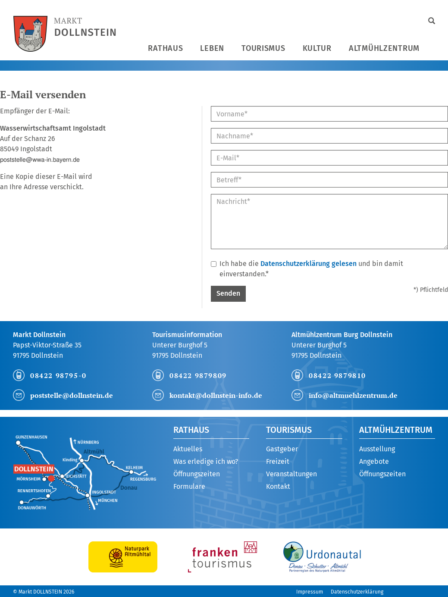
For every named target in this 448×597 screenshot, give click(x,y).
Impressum (309, 592)
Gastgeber (282, 449)
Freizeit (277, 461)
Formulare (189, 486)
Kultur (317, 48)
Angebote (374, 461)
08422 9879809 (198, 375)
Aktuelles (187, 449)
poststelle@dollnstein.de (71, 395)
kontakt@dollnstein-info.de (215, 395)
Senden (228, 293)
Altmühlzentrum (384, 48)
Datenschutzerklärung (357, 592)
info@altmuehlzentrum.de (353, 395)
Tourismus (263, 48)
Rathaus (165, 48)
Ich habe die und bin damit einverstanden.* (307, 268)
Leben (212, 48)
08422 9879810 (337, 375)
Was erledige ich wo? (205, 461)
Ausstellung (377, 449)
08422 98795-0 (58, 375)
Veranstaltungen (291, 474)
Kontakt (278, 486)
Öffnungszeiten (196, 474)
